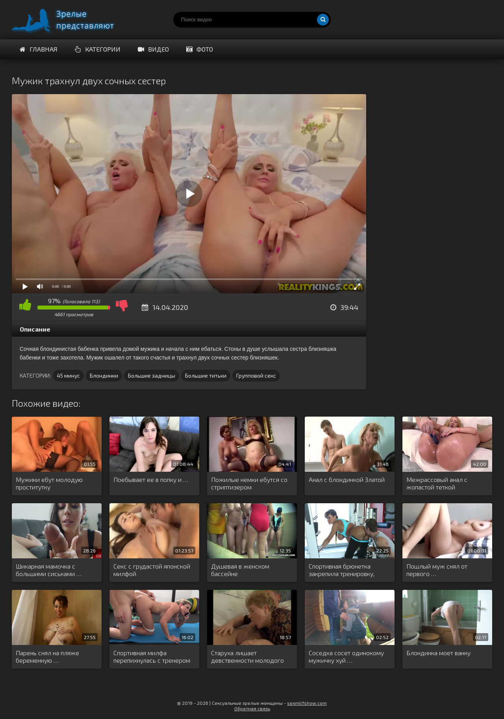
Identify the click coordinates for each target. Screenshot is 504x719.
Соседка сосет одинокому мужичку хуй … (346, 656)
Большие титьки (205, 375)
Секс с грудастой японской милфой (151, 569)
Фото (199, 49)
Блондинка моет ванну (438, 652)
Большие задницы (151, 375)
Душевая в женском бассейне (240, 569)
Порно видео (71, 19)
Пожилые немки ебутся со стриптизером (249, 483)
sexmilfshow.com (307, 703)
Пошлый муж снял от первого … (436, 569)
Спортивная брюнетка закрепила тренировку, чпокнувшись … (341, 570)
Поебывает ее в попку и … (150, 479)
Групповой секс (256, 375)
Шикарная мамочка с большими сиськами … (49, 569)
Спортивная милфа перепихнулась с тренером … (151, 657)
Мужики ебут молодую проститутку (49, 483)
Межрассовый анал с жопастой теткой (436, 483)
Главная (38, 49)
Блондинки (104, 375)
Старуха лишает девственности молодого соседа (247, 657)
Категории (97, 49)
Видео (153, 49)
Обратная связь (252, 708)
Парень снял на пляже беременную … (47, 656)
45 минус (68, 375)
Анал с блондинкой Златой (347, 479)
